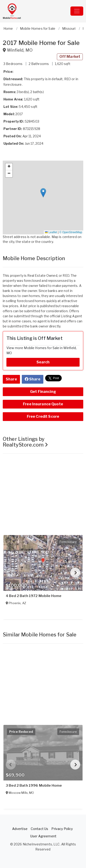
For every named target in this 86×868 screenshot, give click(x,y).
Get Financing (43, 391)
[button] (43, 192)
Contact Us (39, 829)
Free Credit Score (43, 416)
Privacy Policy (62, 829)
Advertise (20, 829)
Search (43, 362)
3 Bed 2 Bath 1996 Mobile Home (34, 785)
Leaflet (51, 232)
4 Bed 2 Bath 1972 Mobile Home (33, 596)
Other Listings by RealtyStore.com (25, 442)
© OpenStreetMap (70, 232)
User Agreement (43, 836)
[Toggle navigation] (76, 11)
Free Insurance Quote (43, 404)
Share (11, 379)
